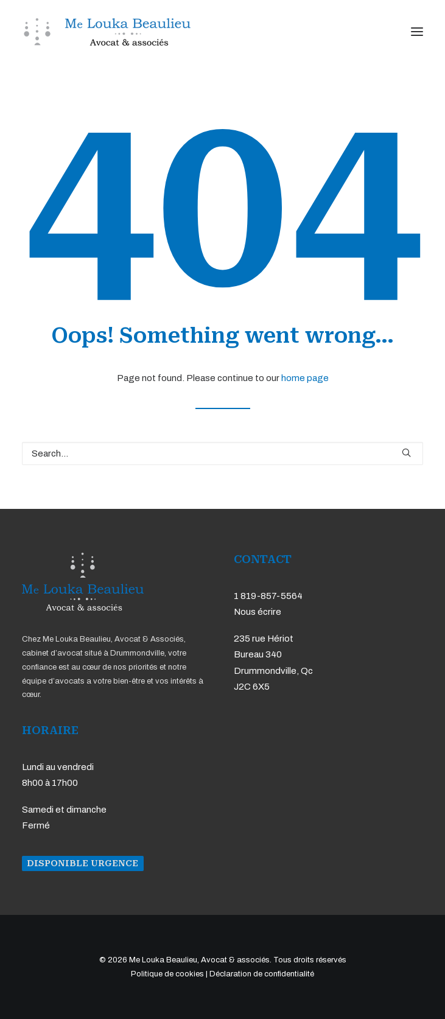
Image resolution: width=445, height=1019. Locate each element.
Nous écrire (257, 612)
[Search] (222, 453)
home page (305, 378)
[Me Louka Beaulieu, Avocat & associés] (106, 31)
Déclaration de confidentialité (261, 974)
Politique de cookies (167, 974)
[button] (417, 31)
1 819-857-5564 (268, 596)
